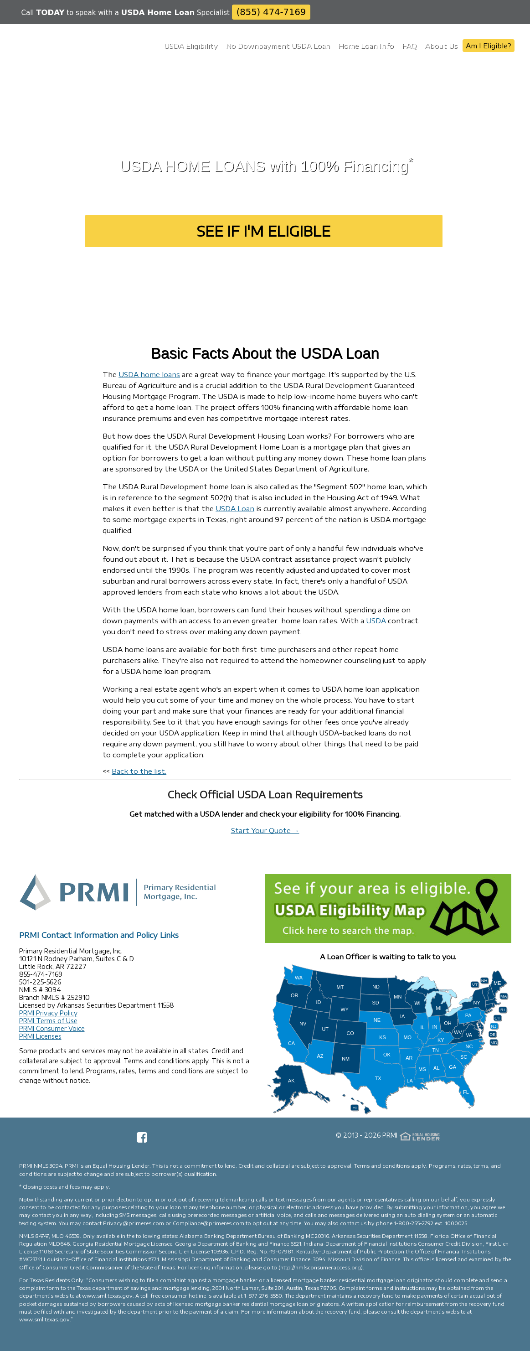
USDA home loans (149, 374)
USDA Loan (235, 508)
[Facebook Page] (142, 1140)
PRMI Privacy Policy (48, 1013)
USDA (376, 620)
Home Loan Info (366, 45)
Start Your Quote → (265, 830)
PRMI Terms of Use (48, 1021)
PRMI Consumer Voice (52, 1028)
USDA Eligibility (190, 45)
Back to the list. (139, 771)
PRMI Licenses (40, 1036)
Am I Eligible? (488, 45)
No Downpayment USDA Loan (278, 45)
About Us (441, 45)
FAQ (409, 45)
